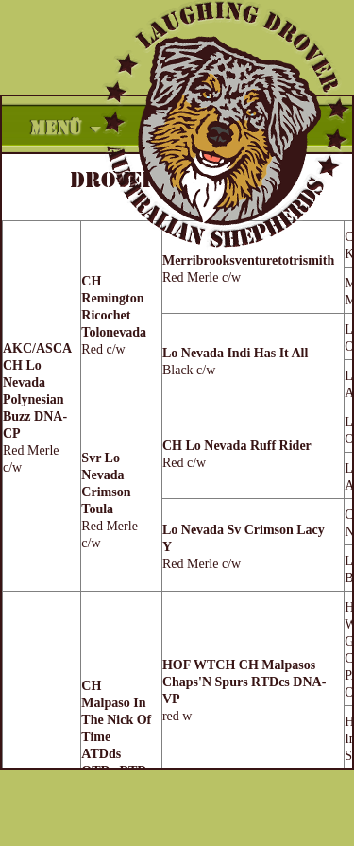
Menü (56, 128)
